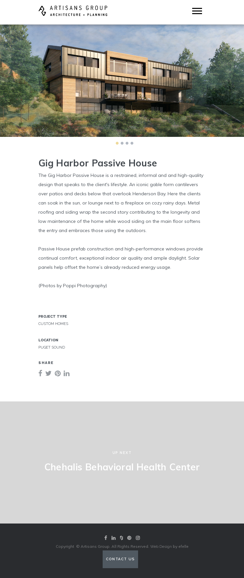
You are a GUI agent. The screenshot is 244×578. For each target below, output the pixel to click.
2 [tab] (122, 143)
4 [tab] (132, 143)
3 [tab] (127, 143)
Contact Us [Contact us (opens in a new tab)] (120, 559)
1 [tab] (117, 143)
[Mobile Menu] (197, 11)
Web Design (161, 546)
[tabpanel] (122, 81)
